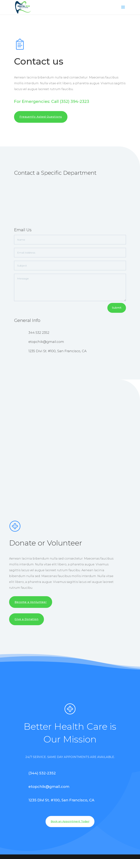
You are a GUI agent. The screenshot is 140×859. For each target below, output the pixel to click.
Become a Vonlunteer (31, 602)
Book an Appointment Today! (70, 821)
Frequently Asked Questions (41, 116)
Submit (116, 307)
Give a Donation (26, 619)
